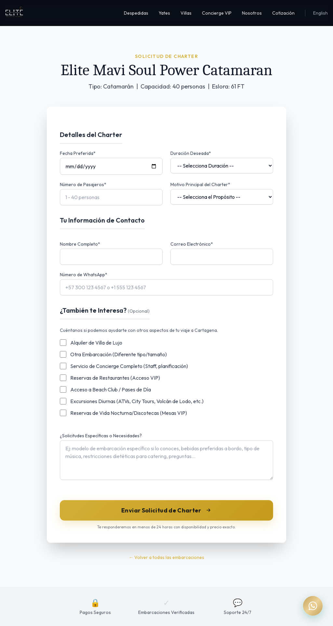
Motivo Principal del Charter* (200, 184)
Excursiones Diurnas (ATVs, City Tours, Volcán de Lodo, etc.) (137, 401)
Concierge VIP (217, 13)
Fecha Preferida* (78, 153)
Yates (164, 13)
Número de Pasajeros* (83, 184)
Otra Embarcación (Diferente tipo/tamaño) (118, 354)
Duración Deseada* (190, 153)
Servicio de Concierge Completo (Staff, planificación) (129, 366)
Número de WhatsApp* (83, 275)
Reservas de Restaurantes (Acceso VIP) (115, 377)
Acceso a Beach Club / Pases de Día (110, 389)
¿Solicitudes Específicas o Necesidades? (101, 436)
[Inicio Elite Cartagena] (14, 13)
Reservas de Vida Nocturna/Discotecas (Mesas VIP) (128, 413)
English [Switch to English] (320, 13)
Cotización (283, 13)
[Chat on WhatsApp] (313, 606)
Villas (186, 13)
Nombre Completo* (80, 244)
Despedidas (136, 13)
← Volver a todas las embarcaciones (166, 557)
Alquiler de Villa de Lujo (96, 342)
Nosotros (252, 13)
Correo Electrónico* (191, 244)
